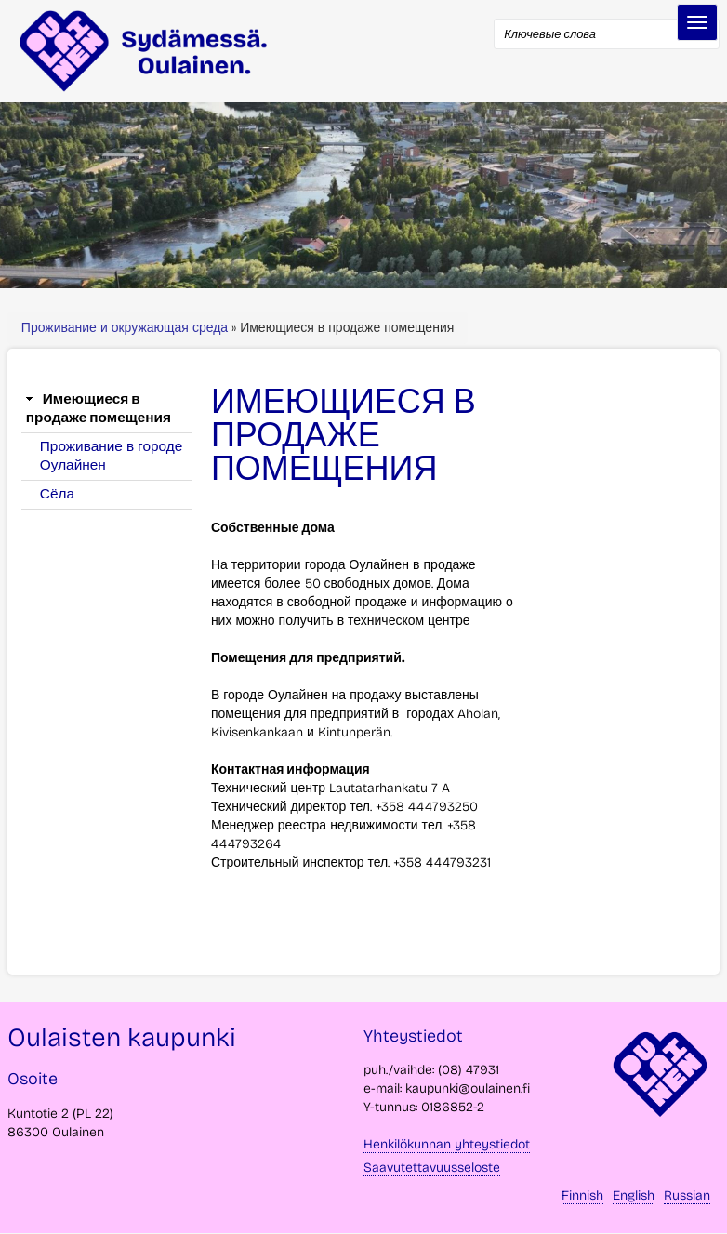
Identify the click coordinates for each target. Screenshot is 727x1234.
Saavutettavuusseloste (432, 1167)
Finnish (582, 1195)
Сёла (57, 493)
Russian (687, 1195)
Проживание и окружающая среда (126, 328)
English (633, 1195)
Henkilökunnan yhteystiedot (447, 1144)
